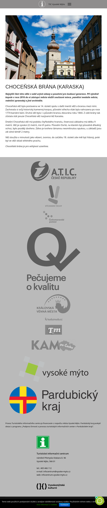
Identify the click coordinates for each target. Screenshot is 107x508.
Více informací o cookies (47, 504)
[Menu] (69, 4)
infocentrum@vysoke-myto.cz (56, 471)
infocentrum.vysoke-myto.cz (54, 474)
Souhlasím (64, 505)
